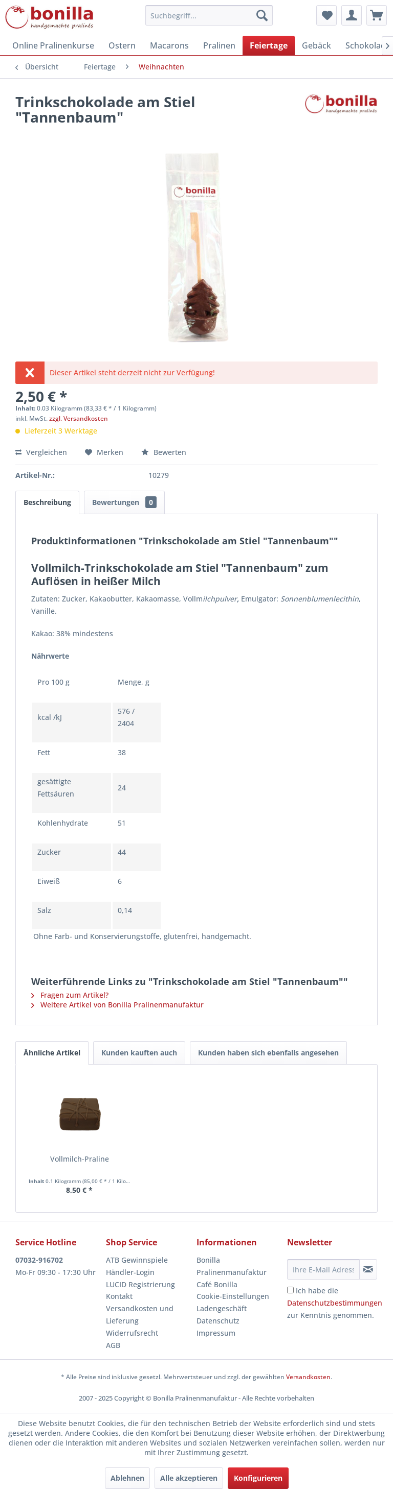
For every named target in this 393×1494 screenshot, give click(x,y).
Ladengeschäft (221, 1308)
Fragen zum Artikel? (69, 995)
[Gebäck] (316, 45)
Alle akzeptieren (188, 1478)
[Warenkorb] (376, 15)
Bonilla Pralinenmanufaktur (231, 1266)
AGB (113, 1345)
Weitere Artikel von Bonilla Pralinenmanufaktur (117, 1004)
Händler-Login (130, 1272)
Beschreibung (47, 502)
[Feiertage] (269, 45)
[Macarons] (169, 45)
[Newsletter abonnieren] (368, 1269)
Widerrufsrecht (132, 1333)
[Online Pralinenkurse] (53, 45)
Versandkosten (308, 1376)
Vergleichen (41, 452)
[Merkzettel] (326, 15)
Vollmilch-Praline (79, 1159)
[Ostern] (122, 45)
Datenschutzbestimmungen (334, 1303)
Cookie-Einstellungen (232, 1296)
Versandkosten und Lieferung (139, 1315)
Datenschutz (217, 1321)
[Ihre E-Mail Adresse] (323, 1269)
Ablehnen (127, 1478)
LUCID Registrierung (140, 1284)
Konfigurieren (258, 1478)
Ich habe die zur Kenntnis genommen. (334, 1303)
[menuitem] (209, 15)
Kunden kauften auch (139, 1052)
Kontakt (119, 1296)
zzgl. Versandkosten (78, 418)
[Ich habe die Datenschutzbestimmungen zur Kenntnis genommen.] (290, 1290)
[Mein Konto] (351, 15)
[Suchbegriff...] (209, 15)
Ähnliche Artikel (52, 1052)
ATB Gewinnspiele (137, 1260)
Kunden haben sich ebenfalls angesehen (268, 1052)
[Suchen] (262, 15)
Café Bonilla (216, 1284)
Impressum (215, 1333)
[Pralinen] (219, 45)
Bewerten (163, 452)
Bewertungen (124, 502)
